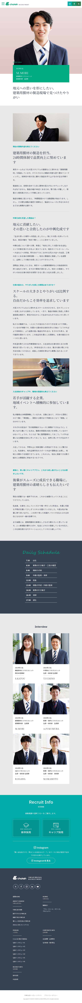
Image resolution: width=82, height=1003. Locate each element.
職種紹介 (45, 905)
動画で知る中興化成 (19, 917)
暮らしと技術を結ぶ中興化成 (21, 921)
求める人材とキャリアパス (21, 925)
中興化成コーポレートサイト (33, 995)
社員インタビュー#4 (19, 954)
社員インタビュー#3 (19, 950)
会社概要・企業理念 (49, 939)
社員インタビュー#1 (19, 943)
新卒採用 (26, 828)
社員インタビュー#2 (19, 946)
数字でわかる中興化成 (19, 913)
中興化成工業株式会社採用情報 (12, 3)
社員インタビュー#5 (19, 958)
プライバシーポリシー (51, 995)
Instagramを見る (41, 860)
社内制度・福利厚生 (49, 943)
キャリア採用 (56, 828)
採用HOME (16, 897)
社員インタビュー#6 (19, 961)
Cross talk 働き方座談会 (20, 939)
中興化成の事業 (17, 910)
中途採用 (15, 979)
